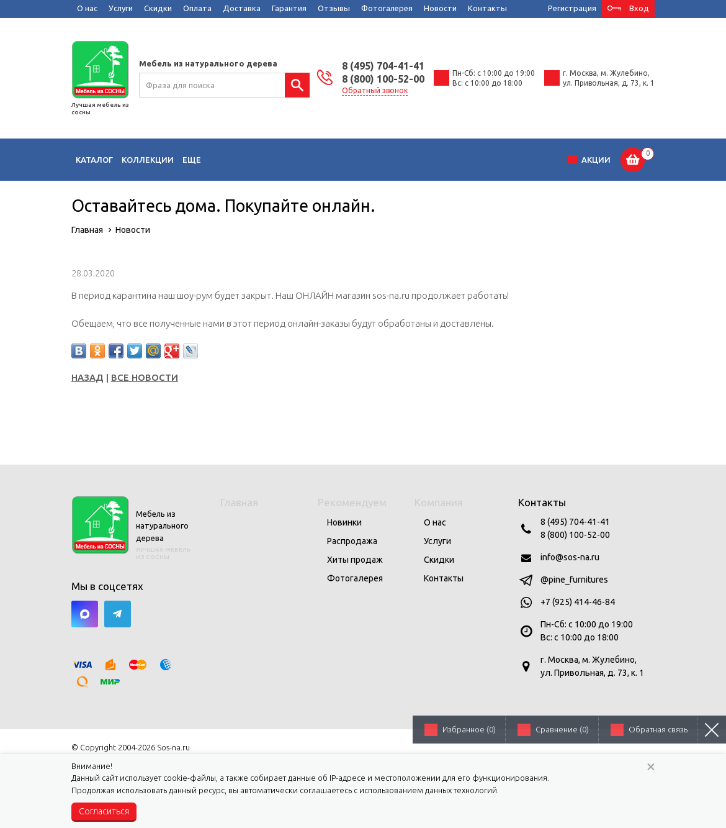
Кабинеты (445, 159)
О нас (87, 8)
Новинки (344, 522)
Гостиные (205, 159)
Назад (87, 377)
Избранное (469, 729)
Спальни (339, 159)
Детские (255, 159)
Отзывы (334, 8)
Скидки (158, 8)
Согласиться (104, 811)
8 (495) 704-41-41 (383, 65)
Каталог (94, 159)
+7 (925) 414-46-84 (577, 602)
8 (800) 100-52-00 (383, 78)
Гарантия (289, 8)
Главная (239, 502)
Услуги (121, 8)
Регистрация (572, 8)
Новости (440, 8)
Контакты (487, 8)
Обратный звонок (375, 90)
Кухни (297, 159)
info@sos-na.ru (569, 557)
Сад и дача (502, 159)
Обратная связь (658, 729)
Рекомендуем (352, 502)
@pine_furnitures (574, 580)
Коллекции (148, 159)
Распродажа (352, 541)
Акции (596, 159)
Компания (439, 502)
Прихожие (390, 159)
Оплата (197, 8)
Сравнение (562, 729)
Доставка (242, 8)
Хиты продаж (355, 560)
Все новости (144, 377)
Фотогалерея (387, 8)
